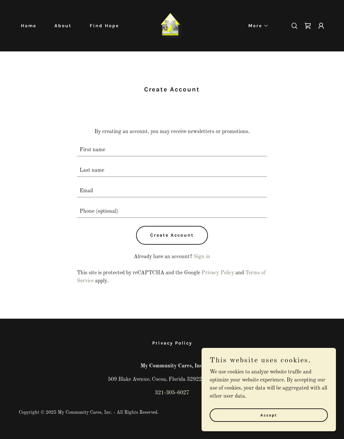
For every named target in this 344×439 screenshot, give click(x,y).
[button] (256, 26)
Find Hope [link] (104, 26)
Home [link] (28, 26)
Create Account (172, 235)
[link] (172, 25)
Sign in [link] (202, 257)
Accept (268, 414)
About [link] (63, 26)
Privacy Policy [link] (218, 273)
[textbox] (172, 150)
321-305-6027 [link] (172, 393)
